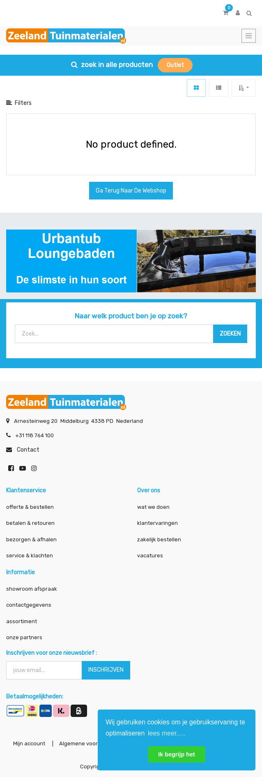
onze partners (24, 637)
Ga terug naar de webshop (131, 190)
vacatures (150, 555)
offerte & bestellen (30, 507)
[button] (244, 88)
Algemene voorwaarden (89, 743)
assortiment (21, 621)
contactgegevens (28, 605)
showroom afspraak (31, 589)
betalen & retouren (30, 523)
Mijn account (29, 743)
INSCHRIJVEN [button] (106, 669)
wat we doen (153, 507)
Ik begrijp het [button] (176, 754)
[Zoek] (230, 334)
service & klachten (29, 555)
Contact (28, 449)
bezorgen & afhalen (31, 539)
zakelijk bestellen (159, 539)
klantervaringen (157, 523)
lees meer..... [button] (167, 733)
